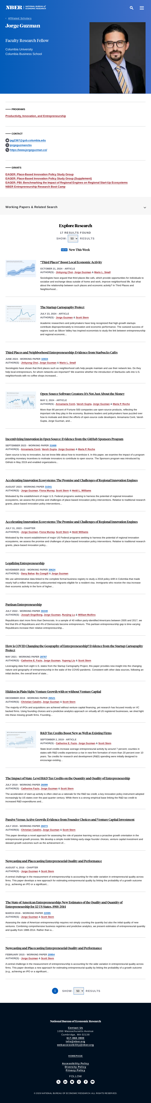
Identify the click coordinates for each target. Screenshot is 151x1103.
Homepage (75, 1056)
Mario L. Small (102, 272)
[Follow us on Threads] (79, 1082)
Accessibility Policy (75, 1063)
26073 (44, 826)
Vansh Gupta (84, 404)
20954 (51, 954)
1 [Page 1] (55, 991)
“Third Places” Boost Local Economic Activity (71, 262)
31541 (48, 486)
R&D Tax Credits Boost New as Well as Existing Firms (76, 733)
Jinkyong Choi (64, 272)
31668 (53, 445)
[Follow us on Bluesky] (72, 1082)
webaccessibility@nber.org (75, 1044)
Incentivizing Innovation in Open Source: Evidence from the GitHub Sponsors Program (64, 439)
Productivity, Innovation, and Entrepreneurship (35, 116)
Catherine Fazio (30, 788)
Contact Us (75, 1027)
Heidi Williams (80, 532)
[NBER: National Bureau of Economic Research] (28, 8)
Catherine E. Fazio (31, 660)
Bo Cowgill (42, 573)
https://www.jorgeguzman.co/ (28, 149)
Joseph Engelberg (31, 614)
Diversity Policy (75, 1066)
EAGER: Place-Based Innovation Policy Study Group (39, 174)
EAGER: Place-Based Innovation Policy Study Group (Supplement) (48, 178)
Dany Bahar (27, 573)
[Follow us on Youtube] (92, 1082)
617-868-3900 (76, 1038)
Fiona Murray (47, 490)
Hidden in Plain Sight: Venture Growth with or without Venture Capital (53, 691)
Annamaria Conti (65, 404)
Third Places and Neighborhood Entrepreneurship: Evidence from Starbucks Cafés (61, 352)
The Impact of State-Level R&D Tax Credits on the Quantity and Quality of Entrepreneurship (67, 778)
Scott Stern (82, 317)
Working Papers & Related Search (31, 207)
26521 (51, 698)
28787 (43, 656)
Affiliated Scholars (20, 18)
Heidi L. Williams (81, 490)
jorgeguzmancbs (21, 145)
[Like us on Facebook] (86, 1082)
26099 (44, 784)
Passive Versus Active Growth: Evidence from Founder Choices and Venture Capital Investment (69, 819)
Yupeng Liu (68, 660)
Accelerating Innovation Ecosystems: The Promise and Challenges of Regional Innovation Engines (71, 480)
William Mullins (87, 614)
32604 (44, 359)
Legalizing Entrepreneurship (24, 563)
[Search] (131, 8)
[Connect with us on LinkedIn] (65, 1082)
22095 (47, 913)
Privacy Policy (75, 1070)
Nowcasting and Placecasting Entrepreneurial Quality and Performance (53, 861)
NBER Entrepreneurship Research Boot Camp (35, 186)
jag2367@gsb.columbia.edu (28, 140)
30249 (44, 611)
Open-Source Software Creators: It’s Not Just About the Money (82, 394)
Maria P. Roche (121, 404)
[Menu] (142, 8)
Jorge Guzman (82, 272)
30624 (52, 569)
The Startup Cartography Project (62, 307)
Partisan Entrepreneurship (23, 604)
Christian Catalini (31, 701)
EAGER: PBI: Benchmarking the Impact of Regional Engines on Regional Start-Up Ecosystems (66, 182)
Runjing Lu (68, 614)
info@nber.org (75, 1041)
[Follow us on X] (58, 1082)
